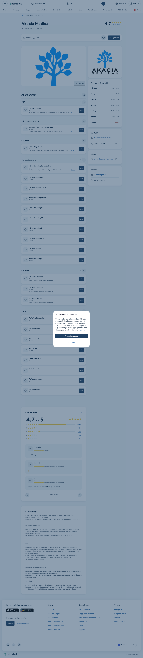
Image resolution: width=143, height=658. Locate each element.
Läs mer (83, 330)
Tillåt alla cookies (71, 336)
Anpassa (71, 342)
